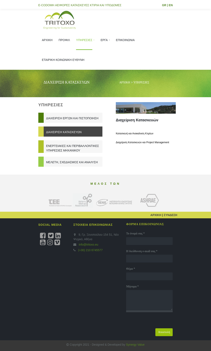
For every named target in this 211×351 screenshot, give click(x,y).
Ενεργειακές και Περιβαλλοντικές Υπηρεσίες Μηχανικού (72, 148)
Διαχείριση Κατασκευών (64, 132)
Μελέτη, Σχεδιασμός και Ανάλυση (72, 162)
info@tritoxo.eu (88, 244)
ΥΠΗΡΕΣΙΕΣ (141, 82)
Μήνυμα (132, 286)
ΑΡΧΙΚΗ (124, 82)
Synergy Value (135, 344)
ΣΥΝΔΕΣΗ (170, 215)
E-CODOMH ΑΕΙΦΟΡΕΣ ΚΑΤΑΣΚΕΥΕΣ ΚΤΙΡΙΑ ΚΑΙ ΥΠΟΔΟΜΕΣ (80, 5)
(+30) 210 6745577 (90, 250)
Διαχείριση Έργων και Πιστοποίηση (72, 118)
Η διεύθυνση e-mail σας (141, 251)
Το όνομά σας (135, 233)
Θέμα (130, 268)
